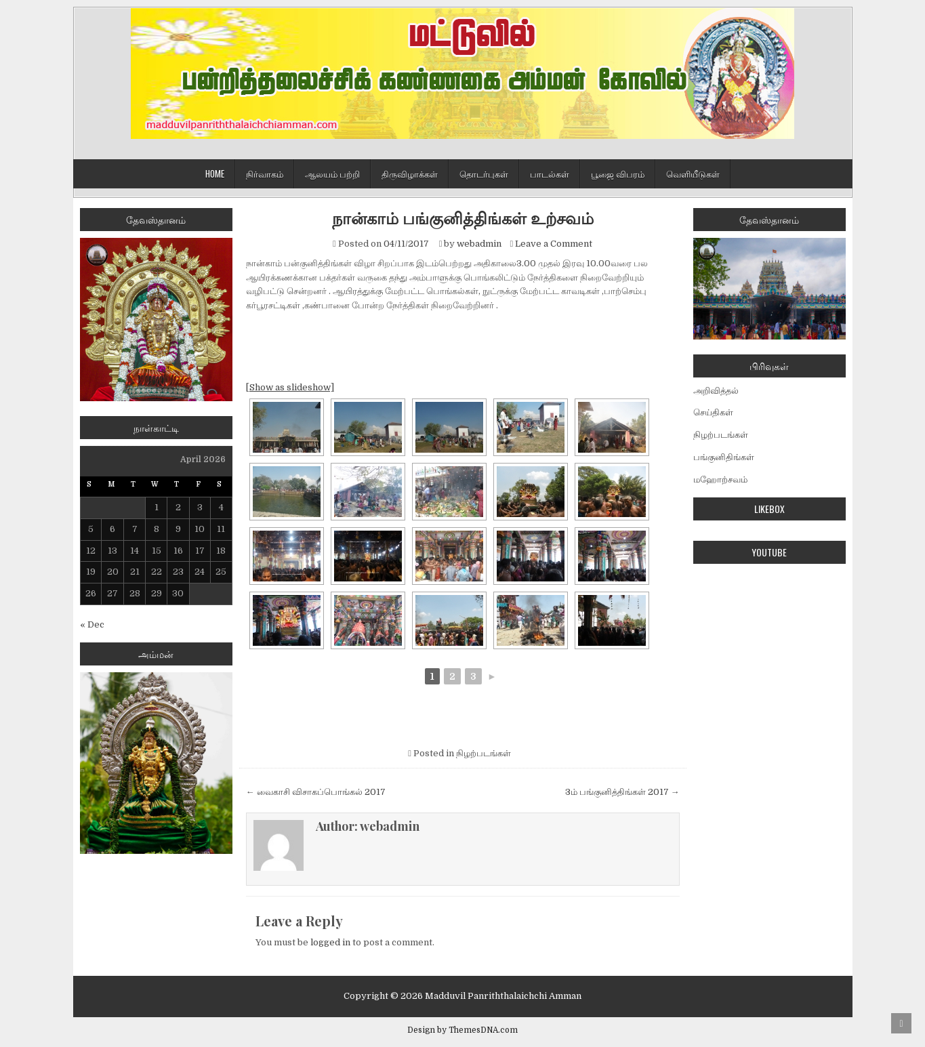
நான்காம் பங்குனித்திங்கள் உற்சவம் (463, 218)
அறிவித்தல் (716, 391)
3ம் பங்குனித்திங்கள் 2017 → (622, 792)
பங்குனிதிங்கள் (723, 457)
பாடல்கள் (549, 173)
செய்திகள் (713, 412)
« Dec (92, 624)
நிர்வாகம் (264, 173)
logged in (330, 942)
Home (214, 173)
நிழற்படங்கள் (483, 753)
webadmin (479, 244)
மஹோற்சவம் (720, 479)
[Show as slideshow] (290, 387)
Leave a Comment (553, 244)
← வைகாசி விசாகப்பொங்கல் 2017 (316, 792)
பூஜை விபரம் (617, 173)
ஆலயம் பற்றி (332, 173)
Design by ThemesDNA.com (462, 1030)
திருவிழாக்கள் (410, 173)
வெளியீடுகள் (693, 173)
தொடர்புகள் (483, 173)
